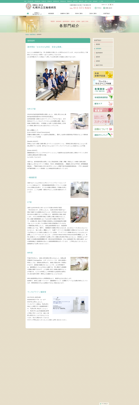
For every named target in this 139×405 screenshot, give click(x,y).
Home (27, 34)
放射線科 (98, 48)
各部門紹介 (33, 34)
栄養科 (98, 61)
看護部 (98, 44)
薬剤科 (98, 57)
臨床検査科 (99, 52)
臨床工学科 (99, 65)
